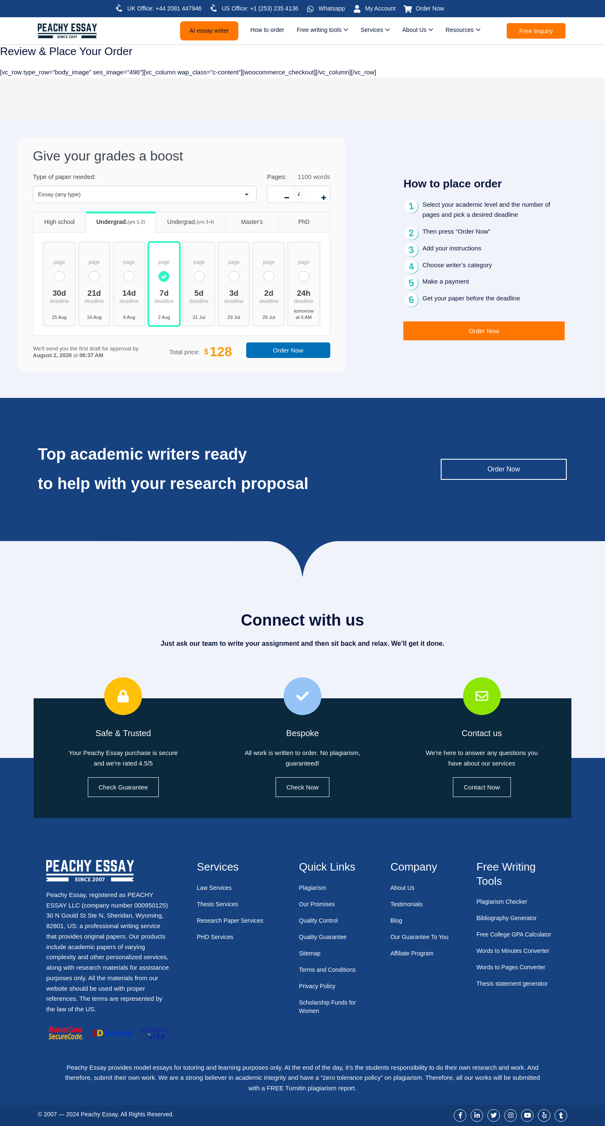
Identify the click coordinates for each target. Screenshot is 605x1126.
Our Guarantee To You (415, 941)
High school (54, 218)
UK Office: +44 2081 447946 (164, 8)
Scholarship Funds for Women (329, 1006)
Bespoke (302, 732)
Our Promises (318, 904)
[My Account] (357, 9)
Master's (244, 218)
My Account (380, 8)
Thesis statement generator (514, 983)
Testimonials (407, 904)
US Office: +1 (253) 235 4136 (260, 8)
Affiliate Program (413, 961)
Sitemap (310, 953)
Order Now (430, 8)
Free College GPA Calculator (516, 934)
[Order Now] (407, 9)
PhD (294, 218)
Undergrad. (115, 219)
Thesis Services (219, 904)
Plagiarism (314, 887)
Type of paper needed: (64, 176)
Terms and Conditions (329, 969)
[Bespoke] (302, 696)
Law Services (215, 887)
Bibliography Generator (508, 917)
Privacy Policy (318, 985)
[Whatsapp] (310, 9)
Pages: (277, 176)
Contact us (481, 732)
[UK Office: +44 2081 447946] (119, 8)
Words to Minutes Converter (515, 950)
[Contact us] (482, 696)
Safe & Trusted (123, 732)
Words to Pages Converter (513, 967)
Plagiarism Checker (503, 901)
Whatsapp (331, 8)
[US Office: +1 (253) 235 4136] (214, 8)
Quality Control (320, 920)
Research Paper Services (232, 920)
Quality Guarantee (324, 936)
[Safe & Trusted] (123, 696)
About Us (403, 887)
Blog (396, 920)
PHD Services (216, 936)
